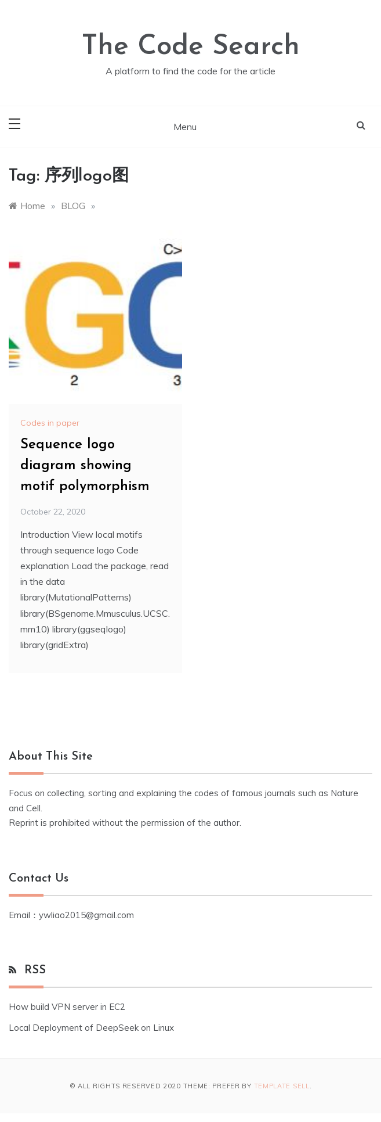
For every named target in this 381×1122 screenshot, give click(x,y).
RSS (35, 970)
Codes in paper (49, 423)
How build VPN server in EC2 (67, 1006)
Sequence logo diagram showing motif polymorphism (85, 466)
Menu (185, 126)
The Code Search (191, 47)
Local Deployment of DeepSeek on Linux (91, 1027)
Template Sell (282, 1086)
